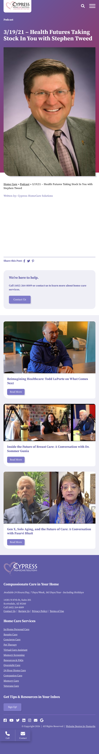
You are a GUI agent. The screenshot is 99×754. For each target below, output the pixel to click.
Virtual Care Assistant (15, 650)
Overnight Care (12, 665)
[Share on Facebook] (24, 261)
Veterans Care (11, 686)
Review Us (24, 611)
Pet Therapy (10, 644)
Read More (16, 392)
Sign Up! (12, 707)
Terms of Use (57, 611)
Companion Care (13, 675)
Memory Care (11, 680)
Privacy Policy (39, 611)
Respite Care (10, 634)
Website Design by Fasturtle (80, 726)
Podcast (24, 184)
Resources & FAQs (13, 660)
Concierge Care (12, 639)
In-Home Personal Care (16, 629)
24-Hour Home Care (15, 670)
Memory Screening (14, 655)
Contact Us (19, 299)
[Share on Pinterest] (33, 261)
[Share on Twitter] (28, 261)
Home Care (10, 184)
